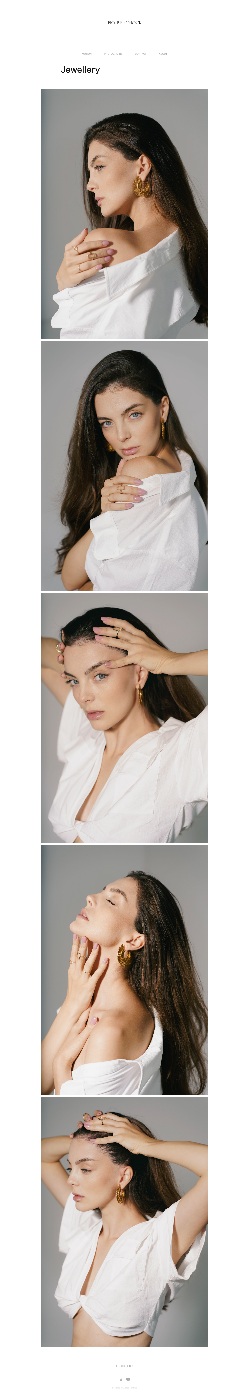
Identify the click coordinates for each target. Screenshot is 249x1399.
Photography (113, 53)
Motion (87, 53)
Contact (140, 53)
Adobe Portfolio (130, 1388)
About (163, 53)
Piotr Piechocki (125, 23)
